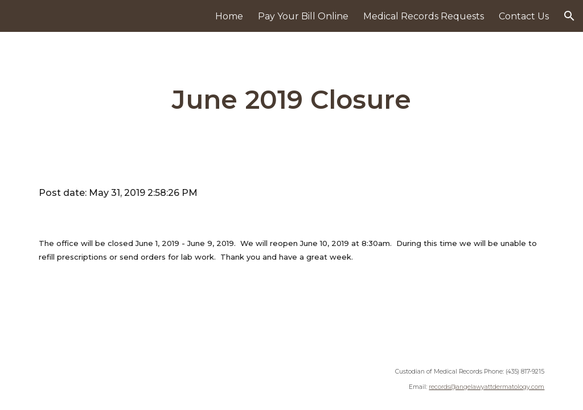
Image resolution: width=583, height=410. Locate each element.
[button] (569, 16)
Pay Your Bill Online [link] (303, 16)
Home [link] (229, 16)
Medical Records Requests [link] (423, 16)
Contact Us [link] (524, 16)
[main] (291, 99)
